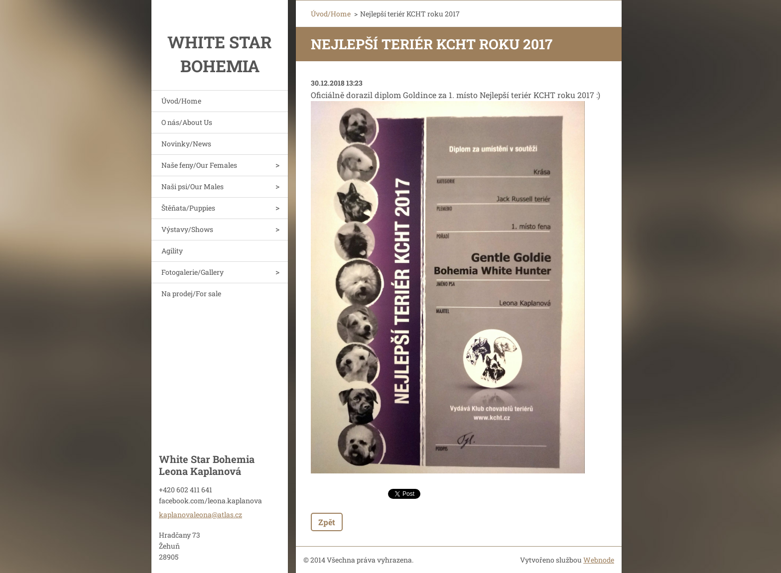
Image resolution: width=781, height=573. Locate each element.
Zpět (326, 522)
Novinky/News (186, 143)
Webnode (598, 560)
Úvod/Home (181, 101)
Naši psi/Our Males (192, 186)
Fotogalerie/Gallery (192, 272)
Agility (172, 250)
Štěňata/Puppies (188, 208)
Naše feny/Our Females (199, 165)
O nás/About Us (186, 122)
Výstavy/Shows (187, 229)
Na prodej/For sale (191, 293)
